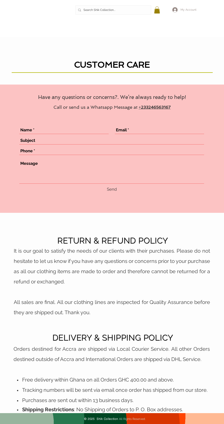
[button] (157, 10)
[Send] (112, 189)
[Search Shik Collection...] (112, 10)
